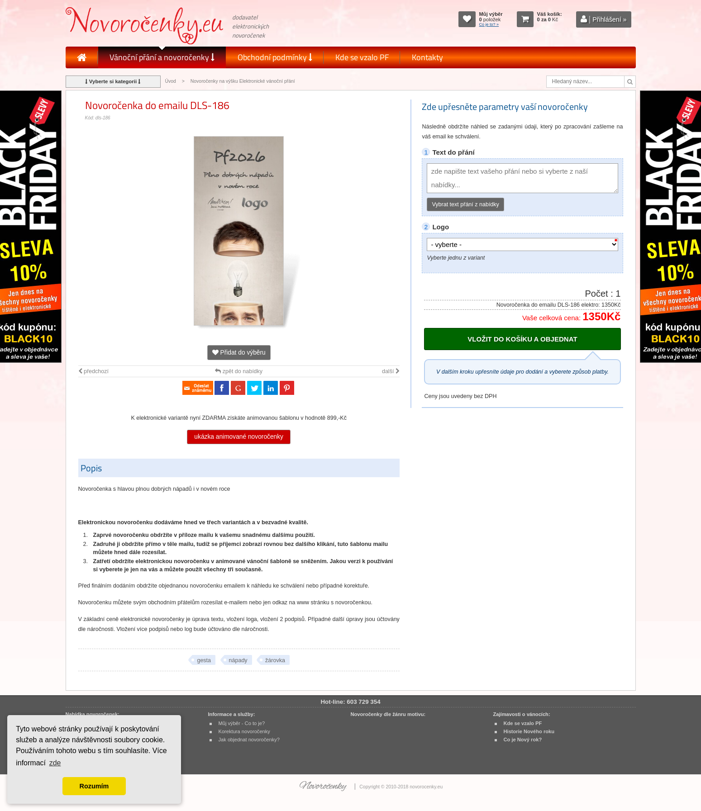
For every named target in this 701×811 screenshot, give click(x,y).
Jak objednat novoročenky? (249, 739)
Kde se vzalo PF (362, 57)
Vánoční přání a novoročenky (162, 57)
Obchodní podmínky (275, 57)
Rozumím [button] (94, 786)
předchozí (93, 371)
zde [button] (55, 763)
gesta (204, 660)
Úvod (170, 81)
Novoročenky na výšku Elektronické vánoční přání (243, 81)
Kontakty (427, 57)
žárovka (275, 660)
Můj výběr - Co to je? (242, 723)
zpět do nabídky (238, 371)
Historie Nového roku (529, 731)
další (391, 371)
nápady (238, 660)
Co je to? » (489, 24)
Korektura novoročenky (244, 731)
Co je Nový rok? (523, 739)
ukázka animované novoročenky (238, 436)
